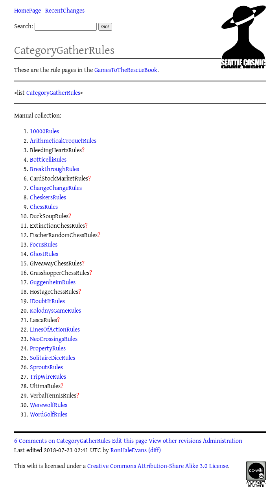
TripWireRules (48, 376)
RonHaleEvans (129, 450)
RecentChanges (65, 10)
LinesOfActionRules (55, 329)
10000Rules (44, 131)
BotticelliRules (48, 159)
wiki (32, 465)
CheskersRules (48, 197)
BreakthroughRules (54, 168)
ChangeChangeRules (56, 187)
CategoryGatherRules (64, 49)
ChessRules (44, 206)
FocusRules (43, 244)
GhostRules (44, 253)
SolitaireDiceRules (52, 357)
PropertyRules (48, 348)
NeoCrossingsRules (53, 338)
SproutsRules (46, 367)
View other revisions (175, 440)
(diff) (154, 450)
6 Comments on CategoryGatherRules (62, 440)
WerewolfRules (48, 404)
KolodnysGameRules (55, 310)
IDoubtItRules (47, 301)
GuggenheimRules (53, 282)
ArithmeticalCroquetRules (63, 140)
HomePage (27, 10)
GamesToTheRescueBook (125, 69)
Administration (222, 440)
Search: (23, 26)
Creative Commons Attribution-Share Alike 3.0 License (157, 465)
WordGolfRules (48, 414)
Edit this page (129, 440)
